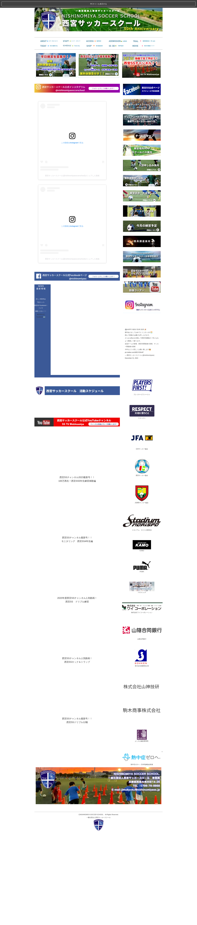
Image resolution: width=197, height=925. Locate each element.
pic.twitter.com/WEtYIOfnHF (134, 440)
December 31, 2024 (131, 446)
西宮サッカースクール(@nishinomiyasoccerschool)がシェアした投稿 (72, 263)
